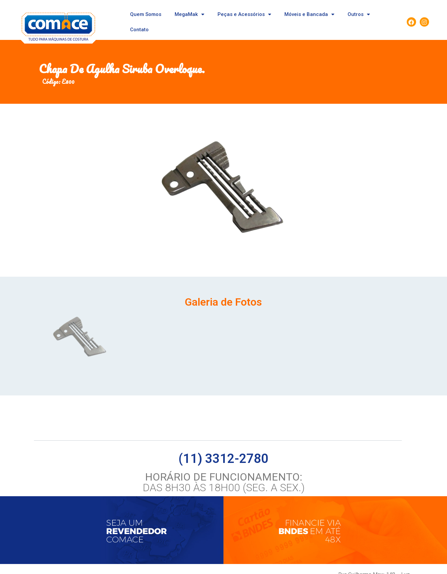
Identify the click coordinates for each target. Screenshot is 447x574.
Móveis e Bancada (309, 14)
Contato (139, 30)
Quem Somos (145, 14)
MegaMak (189, 14)
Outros (359, 14)
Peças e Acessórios (244, 14)
